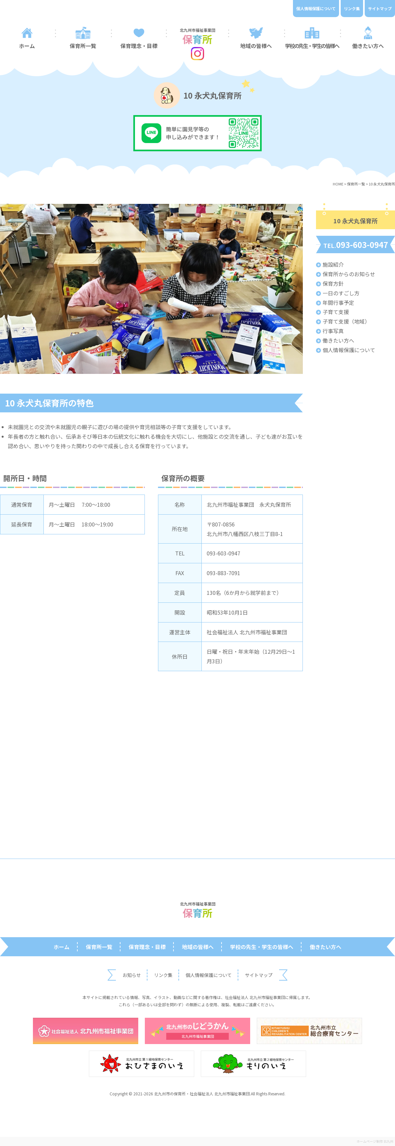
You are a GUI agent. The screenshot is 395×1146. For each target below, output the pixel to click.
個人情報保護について (316, 8)
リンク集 (352, 8)
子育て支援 (336, 312)
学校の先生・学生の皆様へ (312, 46)
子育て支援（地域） (346, 321)
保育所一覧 (83, 46)
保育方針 (333, 283)
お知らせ (131, 975)
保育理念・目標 (138, 46)
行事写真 (333, 331)
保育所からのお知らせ (349, 274)
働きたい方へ (338, 340)
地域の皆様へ (256, 46)
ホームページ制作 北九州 (374, 1141)
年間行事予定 (338, 302)
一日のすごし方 (341, 293)
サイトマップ (380, 8)
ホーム (61, 947)
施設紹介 (333, 264)
